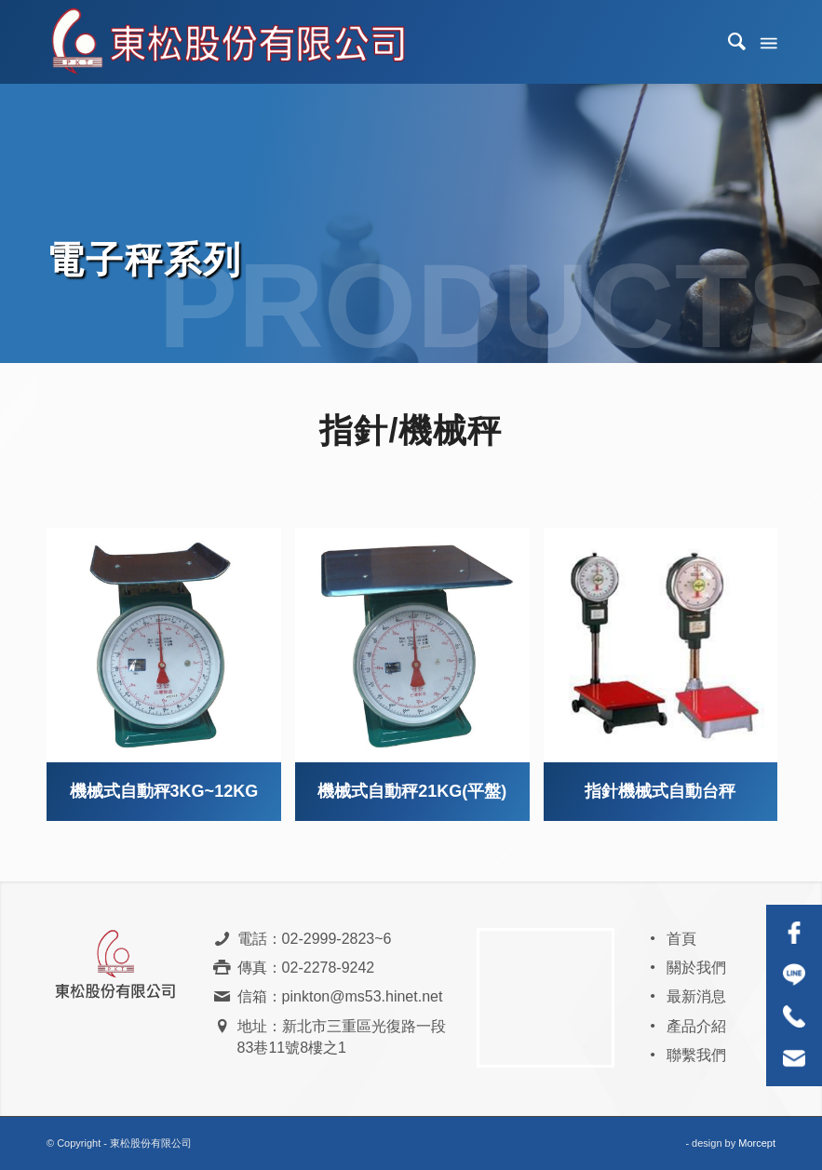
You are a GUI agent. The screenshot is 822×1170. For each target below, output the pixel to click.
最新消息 (696, 996)
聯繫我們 (696, 1055)
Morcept (756, 1143)
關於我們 (696, 967)
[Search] (728, 42)
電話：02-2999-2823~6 (314, 939)
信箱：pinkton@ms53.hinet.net (340, 996)
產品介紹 (696, 1026)
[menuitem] (728, 42)
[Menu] (767, 42)
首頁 (681, 939)
